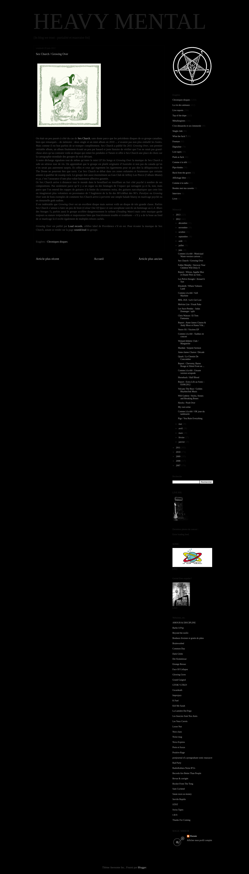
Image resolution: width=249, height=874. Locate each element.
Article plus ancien (150, 258)
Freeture (176, 141)
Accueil (99, 258)
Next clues (177, 732)
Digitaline (176, 147)
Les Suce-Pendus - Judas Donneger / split (189, 310)
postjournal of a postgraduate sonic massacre (192, 758)
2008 (178, 461)
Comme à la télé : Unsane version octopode (189, 371)
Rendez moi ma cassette (183, 188)
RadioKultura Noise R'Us (183, 768)
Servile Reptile (179, 799)
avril (180, 428)
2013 (178, 215)
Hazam (193, 836)
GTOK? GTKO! (179, 685)
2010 (178, 452)
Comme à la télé (179, 162)
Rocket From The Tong (182, 784)
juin (180, 250)
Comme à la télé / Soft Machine (188, 294)
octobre (182, 232)
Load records (75, 226)
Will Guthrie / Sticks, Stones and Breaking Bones (190, 397)
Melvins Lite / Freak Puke (189, 304)
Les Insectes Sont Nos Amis (184, 716)
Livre (174, 199)
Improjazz (177, 695)
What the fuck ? (179, 136)
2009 (178, 456)
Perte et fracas (178, 747)
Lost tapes (177, 152)
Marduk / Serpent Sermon (189, 348)
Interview (176, 193)
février (181, 437)
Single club (177, 131)
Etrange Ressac (179, 664)
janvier (181, 442)
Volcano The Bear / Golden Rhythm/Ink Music (190, 390)
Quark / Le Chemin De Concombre (188, 357)
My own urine (184, 407)
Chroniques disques (57, 241)
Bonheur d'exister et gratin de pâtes (188, 638)
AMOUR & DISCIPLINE (184, 622)
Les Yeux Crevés (180, 721)
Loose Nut (177, 726)
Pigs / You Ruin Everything (190, 418)
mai (180, 424)
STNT (175, 804)
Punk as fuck (178, 157)
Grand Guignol (179, 680)
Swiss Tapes (177, 810)
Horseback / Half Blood (188, 377)
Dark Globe (177, 654)
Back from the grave (181, 173)
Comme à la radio (180, 183)
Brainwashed (178, 643)
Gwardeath (177, 690)
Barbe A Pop (178, 628)
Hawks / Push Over (186, 403)
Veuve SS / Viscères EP (188, 329)
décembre (183, 223)
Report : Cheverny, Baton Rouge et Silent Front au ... (191, 364)
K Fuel (175, 700)
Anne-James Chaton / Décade (191, 352)
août (180, 241)
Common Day (178, 648)
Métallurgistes (178, 121)
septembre (183, 236)
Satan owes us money (182, 794)
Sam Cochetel (178, 789)
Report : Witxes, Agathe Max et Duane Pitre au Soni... (191, 273)
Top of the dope (179, 115)
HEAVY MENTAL (119, 21)
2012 (178, 219)
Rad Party (176, 763)
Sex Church (84, 138)
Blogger (142, 867)
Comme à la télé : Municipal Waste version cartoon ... (190, 255)
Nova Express (178, 742)
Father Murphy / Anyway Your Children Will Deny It (191, 266)
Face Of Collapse (180, 669)
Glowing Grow (179, 674)
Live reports (177, 110)
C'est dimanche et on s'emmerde (186, 126)
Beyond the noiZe (180, 633)
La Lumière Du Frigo (182, 711)
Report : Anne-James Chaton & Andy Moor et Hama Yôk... (192, 324)
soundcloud (80, 229)
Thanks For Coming (181, 820)
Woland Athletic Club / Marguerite (188, 342)
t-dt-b (174, 815)
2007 (178, 465)
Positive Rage (178, 752)
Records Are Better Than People (186, 773)
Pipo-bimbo (177, 167)
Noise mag (177, 737)
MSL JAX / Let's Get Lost (189, 300)
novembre (183, 227)
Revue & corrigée (180, 778)
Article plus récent (47, 258)
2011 (178, 447)
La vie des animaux (181, 105)
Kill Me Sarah (178, 706)
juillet (181, 245)
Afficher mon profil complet (199, 840)
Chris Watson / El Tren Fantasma (188, 317)
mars (180, 433)
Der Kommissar (179, 659)
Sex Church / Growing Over (190, 260)
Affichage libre (179, 178)
